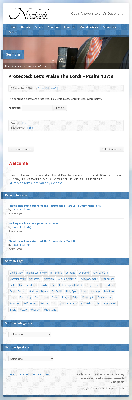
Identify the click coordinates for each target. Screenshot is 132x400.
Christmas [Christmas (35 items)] (35, 278)
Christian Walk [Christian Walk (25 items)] (18, 278)
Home (12, 27)
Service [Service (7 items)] (45, 303)
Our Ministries (89, 27)
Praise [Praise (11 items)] (55, 297)
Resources (109, 27)
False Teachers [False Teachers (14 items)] (27, 285)
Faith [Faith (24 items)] (12, 285)
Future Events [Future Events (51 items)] (17, 291)
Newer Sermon (21, 149)
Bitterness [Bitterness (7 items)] (56, 272)
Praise (29, 66)
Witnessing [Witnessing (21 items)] (50, 309)
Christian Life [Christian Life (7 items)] (100, 272)
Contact (36, 374)
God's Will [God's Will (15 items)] (56, 291)
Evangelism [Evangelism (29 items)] (107, 278)
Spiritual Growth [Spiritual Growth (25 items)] (90, 303)
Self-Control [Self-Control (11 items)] (30, 303)
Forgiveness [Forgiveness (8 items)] (92, 285)
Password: (30, 107)
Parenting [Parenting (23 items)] (25, 297)
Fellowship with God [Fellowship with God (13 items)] (70, 285)
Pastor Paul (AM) (21, 227)
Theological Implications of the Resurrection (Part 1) (41, 241)
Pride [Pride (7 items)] (76, 297)
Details (25, 27)
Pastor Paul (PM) (21, 209)
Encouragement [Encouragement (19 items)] (89, 278)
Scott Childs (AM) (48, 88)
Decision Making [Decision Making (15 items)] (66, 278)
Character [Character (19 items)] (84, 272)
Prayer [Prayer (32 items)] (65, 297)
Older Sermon (111, 149)
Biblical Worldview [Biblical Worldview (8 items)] (36, 272)
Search (13, 32)
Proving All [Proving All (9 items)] (88, 297)
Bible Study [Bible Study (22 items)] (16, 272)
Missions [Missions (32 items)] (109, 291)
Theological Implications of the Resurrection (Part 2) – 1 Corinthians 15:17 (54, 205)
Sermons (53, 27)
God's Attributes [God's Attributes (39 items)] (38, 291)
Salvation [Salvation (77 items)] (15, 303)
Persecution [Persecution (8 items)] (41, 297)
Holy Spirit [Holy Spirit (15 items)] (72, 291)
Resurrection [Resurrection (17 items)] (105, 297)
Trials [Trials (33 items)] (13, 309)
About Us (69, 27)
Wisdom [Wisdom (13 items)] (35, 309)
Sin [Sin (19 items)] (54, 303)
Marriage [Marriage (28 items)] (95, 291)
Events (39, 27)
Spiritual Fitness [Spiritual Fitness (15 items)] (68, 303)
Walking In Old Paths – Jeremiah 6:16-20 (33, 223)
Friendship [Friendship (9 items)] (108, 285)
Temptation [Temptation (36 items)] (109, 303)
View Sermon (41, 66)
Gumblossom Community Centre (35, 183)
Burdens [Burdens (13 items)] (70, 272)
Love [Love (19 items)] (84, 291)
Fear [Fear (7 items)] (53, 285)
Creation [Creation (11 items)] (49, 278)
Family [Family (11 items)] (43, 285)
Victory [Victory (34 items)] (24, 309)
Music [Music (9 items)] (13, 297)
